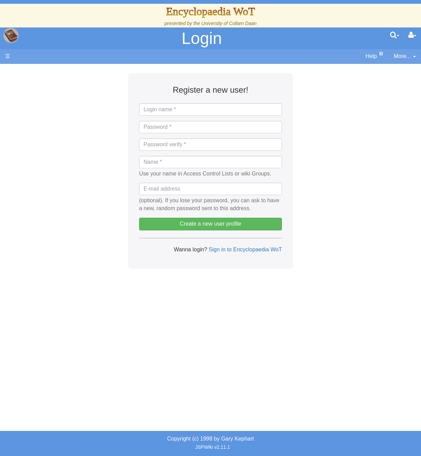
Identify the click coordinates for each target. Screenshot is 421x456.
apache (11, 35)
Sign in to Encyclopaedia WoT (244, 249)
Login (202, 38)
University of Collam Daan (229, 23)
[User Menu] (412, 35)
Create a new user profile (210, 224)
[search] (395, 35)
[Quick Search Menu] (395, 35)
